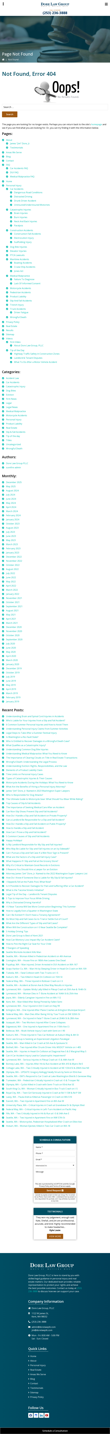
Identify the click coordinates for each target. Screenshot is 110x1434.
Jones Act (18, 271)
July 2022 (10, 573)
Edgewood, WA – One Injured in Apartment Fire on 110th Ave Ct (37, 1026)
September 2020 (14, 639)
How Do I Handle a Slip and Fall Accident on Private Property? (36, 815)
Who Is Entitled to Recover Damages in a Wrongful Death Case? (38, 741)
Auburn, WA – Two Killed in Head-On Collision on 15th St (34, 976)
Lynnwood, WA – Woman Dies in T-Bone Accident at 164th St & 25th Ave (42, 993)
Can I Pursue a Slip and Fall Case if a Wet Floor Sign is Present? (37, 852)
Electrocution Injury (24, 237)
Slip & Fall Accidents (15, 431)
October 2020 (13, 635)
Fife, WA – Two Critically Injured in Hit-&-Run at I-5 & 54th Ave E (37, 1113)
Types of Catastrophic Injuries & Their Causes (29, 778)
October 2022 (13, 565)
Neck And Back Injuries (25, 221)
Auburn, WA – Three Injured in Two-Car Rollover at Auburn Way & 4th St (42, 1034)
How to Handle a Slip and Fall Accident (25, 828)
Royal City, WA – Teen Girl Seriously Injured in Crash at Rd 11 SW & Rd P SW (43, 1092)
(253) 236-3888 (55, 12)
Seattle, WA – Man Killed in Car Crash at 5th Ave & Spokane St (36, 1043)
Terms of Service (59, 1186)
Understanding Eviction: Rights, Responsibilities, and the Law (36, 766)
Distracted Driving (23, 196)
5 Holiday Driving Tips (17, 931)
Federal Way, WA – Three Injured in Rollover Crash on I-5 (34, 981)
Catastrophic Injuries (20, 209)
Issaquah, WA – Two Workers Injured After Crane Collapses (36, 1022)
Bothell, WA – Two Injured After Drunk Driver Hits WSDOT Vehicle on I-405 (43, 1047)
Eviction (10, 394)
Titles (9, 440)
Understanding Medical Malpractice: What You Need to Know (36, 753)
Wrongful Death (18, 317)
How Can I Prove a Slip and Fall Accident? (26, 832)
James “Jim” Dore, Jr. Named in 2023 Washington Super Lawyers (38, 790)
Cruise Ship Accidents (24, 266)
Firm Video (15, 342)
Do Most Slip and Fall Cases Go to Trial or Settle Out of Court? (37, 919)
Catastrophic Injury (15, 386)
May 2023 (11, 540)
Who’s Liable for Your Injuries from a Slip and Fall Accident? (35, 720)
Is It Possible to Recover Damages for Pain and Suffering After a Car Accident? (45, 885)
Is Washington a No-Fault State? (22, 737)
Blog (8, 156)
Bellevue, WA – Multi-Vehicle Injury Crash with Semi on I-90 (35, 1030)
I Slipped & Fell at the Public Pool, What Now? (28, 881)
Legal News (12, 407)
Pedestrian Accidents (20, 292)
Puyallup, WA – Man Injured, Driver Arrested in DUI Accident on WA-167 (41, 964)
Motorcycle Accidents (20, 288)
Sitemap (10, 334)
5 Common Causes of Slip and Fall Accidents (28, 836)
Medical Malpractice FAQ (22, 176)
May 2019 (11, 685)
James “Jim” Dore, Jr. (20, 143)
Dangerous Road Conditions (28, 192)
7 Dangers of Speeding (17, 948)
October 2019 (13, 672)
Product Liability (18, 296)
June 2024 (11, 498)
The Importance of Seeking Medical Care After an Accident (35, 807)
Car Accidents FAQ (19, 168)
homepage (96, 124)
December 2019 (14, 668)
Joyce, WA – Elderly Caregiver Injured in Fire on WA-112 (33, 997)
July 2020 (10, 643)
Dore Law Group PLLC (17, 463)
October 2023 (13, 523)
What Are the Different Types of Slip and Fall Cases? (32, 923)
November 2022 (14, 560)
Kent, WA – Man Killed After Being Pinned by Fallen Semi (34, 1001)
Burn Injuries (20, 217)
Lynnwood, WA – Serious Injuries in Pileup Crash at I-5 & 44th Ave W (40, 1059)
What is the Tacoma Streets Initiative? (25, 890)
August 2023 (12, 527)
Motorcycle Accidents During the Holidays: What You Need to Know (39, 782)
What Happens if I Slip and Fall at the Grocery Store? (32, 861)
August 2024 (12, 490)
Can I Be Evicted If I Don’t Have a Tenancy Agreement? (33, 914)
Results (9, 330)
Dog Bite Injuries (18, 246)
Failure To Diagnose (24, 279)
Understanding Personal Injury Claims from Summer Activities (37, 728)
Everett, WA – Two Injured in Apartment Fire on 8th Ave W (35, 1101)
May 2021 (11, 614)
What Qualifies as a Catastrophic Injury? (26, 745)
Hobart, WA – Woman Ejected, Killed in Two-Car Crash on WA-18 (38, 1125)
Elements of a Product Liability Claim (24, 770)
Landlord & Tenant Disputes (28, 357)
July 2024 (10, 494)
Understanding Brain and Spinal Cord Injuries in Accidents (35, 716)
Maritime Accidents (19, 259)
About (9, 140)
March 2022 (12, 589)
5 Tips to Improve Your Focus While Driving (28, 898)
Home (9, 181)
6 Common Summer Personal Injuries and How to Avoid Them (37, 724)
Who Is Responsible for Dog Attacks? (24, 794)
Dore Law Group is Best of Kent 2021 (24, 935)
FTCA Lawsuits (17, 255)
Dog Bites (11, 390)
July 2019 (10, 676)
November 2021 (14, 598)
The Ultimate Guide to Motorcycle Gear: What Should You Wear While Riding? (44, 799)
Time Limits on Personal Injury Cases (24, 774)
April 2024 (11, 507)
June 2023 (11, 536)
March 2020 (12, 660)
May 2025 (11, 486)
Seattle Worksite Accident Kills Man (23, 952)
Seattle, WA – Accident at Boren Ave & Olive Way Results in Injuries (39, 985)
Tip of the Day (17, 350)
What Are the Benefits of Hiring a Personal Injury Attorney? (36, 786)
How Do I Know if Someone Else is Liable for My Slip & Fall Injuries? (39, 877)
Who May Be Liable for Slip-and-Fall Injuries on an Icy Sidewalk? (38, 848)
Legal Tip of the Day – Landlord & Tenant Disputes (31, 894)
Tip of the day (13, 436)
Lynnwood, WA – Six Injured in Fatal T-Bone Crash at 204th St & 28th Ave (42, 1018)
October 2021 (13, 602)
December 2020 (14, 627)
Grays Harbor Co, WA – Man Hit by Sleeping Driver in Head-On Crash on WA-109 (46, 968)
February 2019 (13, 697)
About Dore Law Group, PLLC (28, 345)
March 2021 (12, 622)
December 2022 (14, 556)
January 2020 (12, 664)
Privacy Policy (12, 322)
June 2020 (11, 647)
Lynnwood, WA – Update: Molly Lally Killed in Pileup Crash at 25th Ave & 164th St (46, 989)
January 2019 (12, 701)
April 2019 (11, 689)
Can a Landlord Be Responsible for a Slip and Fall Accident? (35, 819)
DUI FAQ (14, 172)
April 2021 (11, 618)
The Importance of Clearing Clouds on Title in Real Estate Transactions (41, 757)
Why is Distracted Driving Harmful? (23, 902)
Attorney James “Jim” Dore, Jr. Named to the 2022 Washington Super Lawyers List (46, 873)
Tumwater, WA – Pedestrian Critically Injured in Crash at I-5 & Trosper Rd (42, 1080)
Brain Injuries (21, 213)
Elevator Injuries (18, 251)
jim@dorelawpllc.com (42, 1330)
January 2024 (12, 519)
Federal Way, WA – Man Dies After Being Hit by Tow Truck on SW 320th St (43, 1014)
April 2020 (11, 656)
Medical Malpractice (20, 275)
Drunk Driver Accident (25, 200)
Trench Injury (17, 304)
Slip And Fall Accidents (21, 300)
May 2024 (11, 502)
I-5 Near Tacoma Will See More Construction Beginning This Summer (41, 906)
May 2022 (11, 581)
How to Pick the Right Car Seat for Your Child (28, 943)
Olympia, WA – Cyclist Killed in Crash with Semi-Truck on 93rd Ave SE (40, 1084)
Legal (9, 403)
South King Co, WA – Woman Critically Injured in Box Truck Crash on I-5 (42, 1088)
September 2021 (14, 606)
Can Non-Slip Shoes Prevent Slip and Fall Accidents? (32, 811)
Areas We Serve (14, 152)
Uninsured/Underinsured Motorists (32, 204)
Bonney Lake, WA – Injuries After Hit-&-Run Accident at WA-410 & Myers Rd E (44, 1063)
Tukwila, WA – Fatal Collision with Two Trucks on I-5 (32, 972)
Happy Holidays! (14, 840)
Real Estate (11, 326)
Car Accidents (16, 188)
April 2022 (11, 585)
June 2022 (11, 577)
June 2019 (11, 680)
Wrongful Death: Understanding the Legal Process (31, 761)
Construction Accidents (21, 230)
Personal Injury (13, 185)
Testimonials (16, 147)
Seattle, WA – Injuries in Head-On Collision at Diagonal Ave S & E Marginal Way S (46, 1051)
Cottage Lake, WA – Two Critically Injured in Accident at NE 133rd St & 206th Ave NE (47, 1067)
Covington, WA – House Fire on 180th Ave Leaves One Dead (36, 960)
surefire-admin (13, 467)
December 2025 (14, 482)
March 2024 (12, 511)
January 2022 (12, 593)
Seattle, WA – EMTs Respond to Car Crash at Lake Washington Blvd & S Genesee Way (48, 1076)
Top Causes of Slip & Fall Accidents (23, 803)
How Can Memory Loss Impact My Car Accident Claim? (33, 939)
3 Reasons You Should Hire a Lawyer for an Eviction (32, 869)
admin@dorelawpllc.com (44, 1327)
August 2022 (12, 569)
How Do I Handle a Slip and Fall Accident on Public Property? (36, 823)
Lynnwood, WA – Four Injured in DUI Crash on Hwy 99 (33, 1005)
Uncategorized (13, 444)
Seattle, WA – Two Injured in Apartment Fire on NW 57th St (35, 1117)
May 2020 (11, 651)
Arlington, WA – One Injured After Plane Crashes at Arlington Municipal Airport (45, 1010)
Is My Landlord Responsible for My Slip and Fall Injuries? (34, 844)
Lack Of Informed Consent (27, 283)
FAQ (8, 164)
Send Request (55, 1190)
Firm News (11, 398)
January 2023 (12, 552)
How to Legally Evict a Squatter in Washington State (32, 910)
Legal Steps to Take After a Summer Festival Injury (31, 732)
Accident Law (12, 378)
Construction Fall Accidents (27, 233)
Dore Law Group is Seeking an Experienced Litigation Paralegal (37, 1039)
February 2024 (13, 515)
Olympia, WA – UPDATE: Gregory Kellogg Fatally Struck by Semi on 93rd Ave (43, 1072)
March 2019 (12, 693)
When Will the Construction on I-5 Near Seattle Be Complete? (36, 927)
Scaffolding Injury (23, 242)
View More (55, 1236)
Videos (9, 338)
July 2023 (10, 531)
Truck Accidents (18, 308)
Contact (10, 160)
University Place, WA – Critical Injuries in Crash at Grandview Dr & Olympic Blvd (45, 1105)
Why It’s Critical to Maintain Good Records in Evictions (33, 865)
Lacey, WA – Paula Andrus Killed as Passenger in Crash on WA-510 (39, 1096)
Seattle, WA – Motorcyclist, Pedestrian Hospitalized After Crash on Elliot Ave (44, 1121)
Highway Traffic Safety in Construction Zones (37, 353)
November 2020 (14, 631)
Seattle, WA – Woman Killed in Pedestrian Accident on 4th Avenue (38, 956)
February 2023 (13, 548)
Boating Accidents (23, 262)
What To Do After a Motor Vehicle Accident (35, 362)
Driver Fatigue (21, 312)
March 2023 (12, 544)
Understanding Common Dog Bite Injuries (27, 749)
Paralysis (18, 225)
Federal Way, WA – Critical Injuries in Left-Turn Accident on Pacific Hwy (41, 1109)
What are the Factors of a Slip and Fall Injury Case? (31, 857)
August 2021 (12, 610)
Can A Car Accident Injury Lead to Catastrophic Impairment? (36, 1055)
